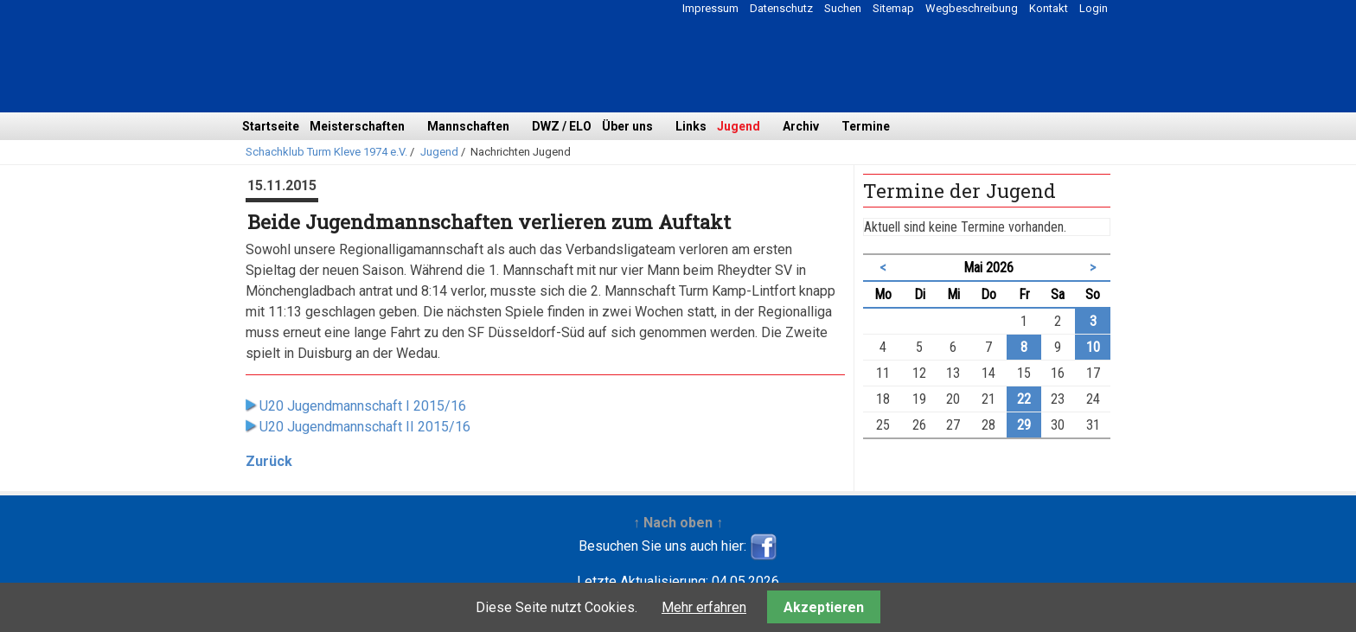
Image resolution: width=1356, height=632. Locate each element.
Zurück (269, 461)
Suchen (842, 8)
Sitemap (893, 8)
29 (1024, 425)
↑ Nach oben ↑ (678, 522)
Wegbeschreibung (971, 8)
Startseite (270, 126)
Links (691, 126)
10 (1093, 347)
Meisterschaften (357, 126)
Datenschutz (781, 8)
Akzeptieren (824, 607)
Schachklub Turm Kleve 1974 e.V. (326, 151)
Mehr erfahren (704, 607)
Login (1093, 8)
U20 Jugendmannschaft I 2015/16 (362, 406)
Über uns (627, 126)
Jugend (738, 126)
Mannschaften (468, 126)
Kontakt (1048, 8)
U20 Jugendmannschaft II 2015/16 (364, 426)
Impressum (710, 8)
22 (1024, 399)
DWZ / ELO (562, 126)
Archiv (801, 126)
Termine (865, 126)
